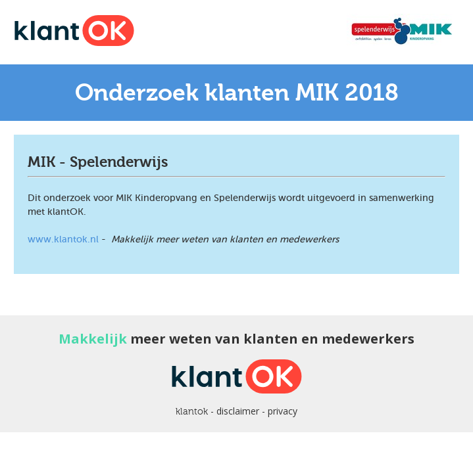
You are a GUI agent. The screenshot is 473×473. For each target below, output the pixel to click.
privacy (282, 411)
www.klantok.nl (63, 239)
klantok (192, 411)
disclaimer (237, 411)
